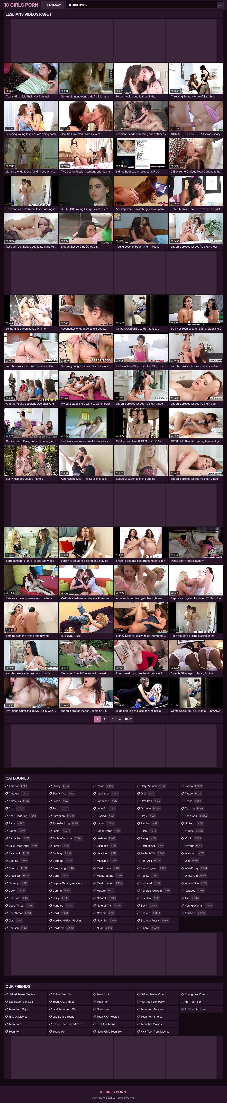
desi (16, 920)
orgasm (151, 808)
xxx (192, 898)
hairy (61, 898)
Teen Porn (15, 1024)
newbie (106, 913)
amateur (19, 793)
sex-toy (150, 898)
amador (18, 786)
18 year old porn (195, 1009)
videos (194, 830)
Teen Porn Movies (152, 1009)
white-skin (196, 883)
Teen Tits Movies (151, 1024)
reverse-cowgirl (156, 890)
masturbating (110, 875)
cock (17, 890)
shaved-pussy (155, 920)
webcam (195, 853)
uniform (194, 823)
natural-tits (109, 905)
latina (106, 823)
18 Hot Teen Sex (63, 994)
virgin (193, 838)
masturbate (108, 868)
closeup (18, 883)
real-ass (151, 860)
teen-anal (196, 815)
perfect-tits (153, 853)
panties (150, 823)
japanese (107, 800)
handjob (63, 905)
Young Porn (60, 1031)
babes (17, 830)
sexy (149, 905)
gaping (62, 890)
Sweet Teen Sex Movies (67, 1024)
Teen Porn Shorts (151, 1016)
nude (105, 927)
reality (150, 875)
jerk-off (106, 808)
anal (17, 808)
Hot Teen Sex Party (153, 1001)
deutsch (18, 927)
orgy (148, 815)
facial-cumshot (68, 838)
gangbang (64, 868)
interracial (108, 793)
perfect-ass (152, 845)
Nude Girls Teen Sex (109, 1031)
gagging (63, 860)
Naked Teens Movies (22, 994)
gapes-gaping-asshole (67, 884)
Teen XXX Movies (108, 1016)
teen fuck (103, 994)
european (64, 815)
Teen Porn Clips (18, 1009)
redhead (151, 883)
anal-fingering (23, 815)
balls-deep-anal (23, 845)
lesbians (107, 845)
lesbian (106, 838)
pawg (149, 838)
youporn (195, 913)
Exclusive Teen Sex (21, 1001)
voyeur (194, 845)
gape (61, 875)
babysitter (19, 838)
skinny (150, 927)
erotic (61, 800)
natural (106, 898)
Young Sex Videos (196, 994)
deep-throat (21, 905)
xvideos (195, 890)
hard (61, 913)
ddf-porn (19, 898)
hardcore (64, 927)
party (149, 830)
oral (148, 793)
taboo (194, 786)
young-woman (199, 905)
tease (193, 800)
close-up (19, 875)
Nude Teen (103, 1009)
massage (107, 860)
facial (62, 830)
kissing (106, 815)
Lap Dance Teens (63, 1016)
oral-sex (151, 800)
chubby (18, 868)
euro (61, 808)
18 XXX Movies (18, 1016)
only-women (153, 786)
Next (128, 719)
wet (192, 860)
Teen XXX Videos (63, 1001)
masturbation (110, 883)
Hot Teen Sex (193, 1001)
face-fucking (66, 823)
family (61, 845)
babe (17, 823)
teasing (194, 808)
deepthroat (20, 913)
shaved (151, 913)
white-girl (196, 875)
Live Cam (55, 4)
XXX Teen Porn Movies (155, 1031)
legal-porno (109, 830)
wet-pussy (196, 868)
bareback (19, 853)
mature (105, 890)
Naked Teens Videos (154, 994)
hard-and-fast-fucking (68, 921)
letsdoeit (107, 853)
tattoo (193, 793)
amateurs (19, 800)
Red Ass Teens (106, 1024)
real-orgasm (154, 868)
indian (105, 786)
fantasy (62, 853)
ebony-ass (64, 793)
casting (18, 860)
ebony (61, 786)
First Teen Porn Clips (65, 1009)
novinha (107, 920)
